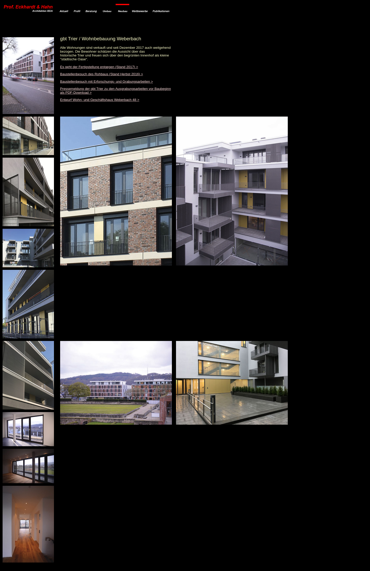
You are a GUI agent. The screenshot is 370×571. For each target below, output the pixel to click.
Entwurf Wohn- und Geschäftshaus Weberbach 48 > (99, 100)
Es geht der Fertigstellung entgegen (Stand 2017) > (99, 67)
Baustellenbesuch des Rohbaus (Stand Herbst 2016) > (101, 74)
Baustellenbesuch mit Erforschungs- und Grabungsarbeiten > (106, 81)
